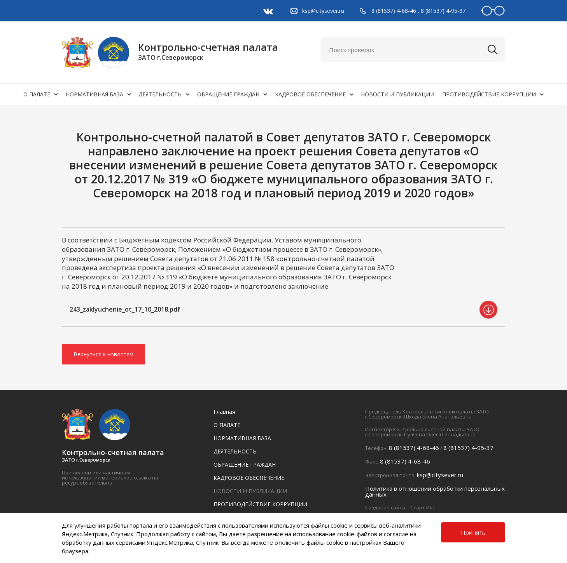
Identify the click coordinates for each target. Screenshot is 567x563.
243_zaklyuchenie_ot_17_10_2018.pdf (125, 309)
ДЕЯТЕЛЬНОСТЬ (160, 94)
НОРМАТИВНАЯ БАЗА (94, 94)
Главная (224, 411)
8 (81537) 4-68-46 (393, 10)
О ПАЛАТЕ (36, 94)
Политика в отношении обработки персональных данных (435, 491)
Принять (473, 532)
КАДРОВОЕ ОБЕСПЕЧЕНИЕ (310, 94)
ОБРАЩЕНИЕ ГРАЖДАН (228, 94)
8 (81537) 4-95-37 (443, 10)
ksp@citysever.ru (323, 10)
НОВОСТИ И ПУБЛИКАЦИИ (397, 94)
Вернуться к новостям (103, 354)
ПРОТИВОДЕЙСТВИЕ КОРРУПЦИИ (489, 94)
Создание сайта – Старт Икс (400, 507)
